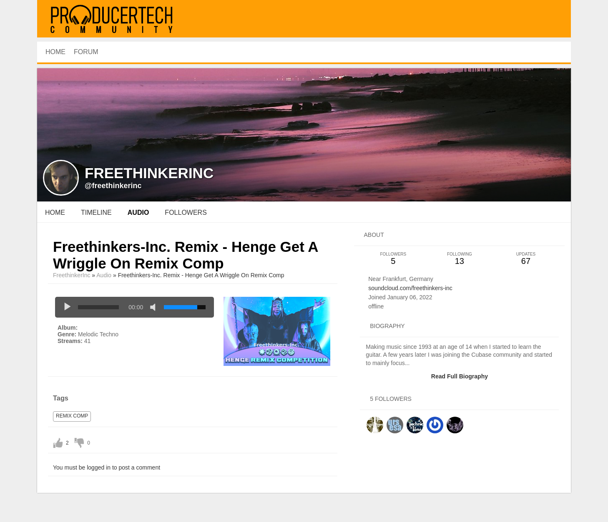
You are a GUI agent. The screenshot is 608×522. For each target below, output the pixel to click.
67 (525, 259)
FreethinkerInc (71, 275)
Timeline (96, 212)
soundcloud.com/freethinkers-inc (410, 288)
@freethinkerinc (113, 185)
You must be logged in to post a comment (106, 467)
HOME (55, 51)
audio (138, 212)
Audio (103, 275)
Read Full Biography (459, 376)
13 (459, 259)
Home (55, 212)
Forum (86, 51)
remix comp (72, 416)
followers (185, 212)
